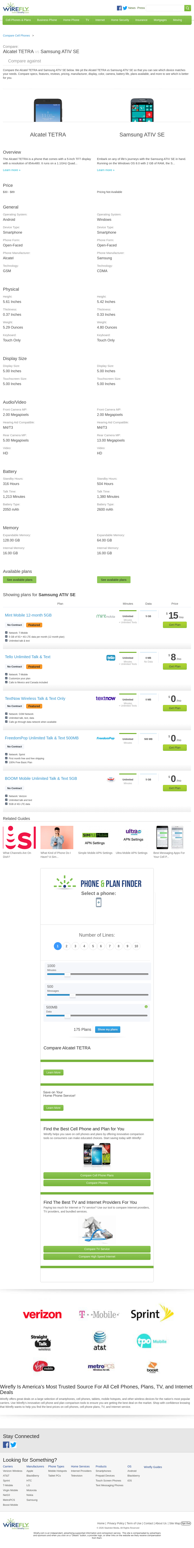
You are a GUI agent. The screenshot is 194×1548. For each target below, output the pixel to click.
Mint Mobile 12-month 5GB (28, 615)
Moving (177, 20)
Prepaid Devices (104, 1475)
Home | (101, 1522)
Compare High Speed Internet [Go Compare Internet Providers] (97, 1256)
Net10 (6, 1494)
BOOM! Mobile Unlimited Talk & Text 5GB (41, 778)
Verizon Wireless (12, 1470)
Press (141, 7)
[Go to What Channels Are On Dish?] (19, 837)
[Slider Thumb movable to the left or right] (67, 975)
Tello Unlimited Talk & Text (28, 657)
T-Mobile (8, 1485)
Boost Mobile (10, 1504)
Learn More (53, 1072)
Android (130, 1470)
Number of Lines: (97, 935)
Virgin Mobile (10, 1490)
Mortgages (160, 20)
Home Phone (71, 20)
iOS (128, 1480)
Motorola (31, 1490)
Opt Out (185, 1522)
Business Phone (47, 20)
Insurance (141, 20)
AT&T (6, 1475)
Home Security (120, 20)
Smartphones (102, 1470)
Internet (100, 20)
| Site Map (174, 1522)
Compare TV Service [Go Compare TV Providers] (97, 1249)
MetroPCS (9, 1499)
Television (76, 1475)
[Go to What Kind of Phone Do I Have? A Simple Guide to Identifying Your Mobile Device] (56, 837)
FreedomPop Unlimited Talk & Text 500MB (42, 738)
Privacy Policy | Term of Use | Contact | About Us (137, 1522)
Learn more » (11, 170)
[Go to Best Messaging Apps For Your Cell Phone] (170, 837)
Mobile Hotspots (57, 1470)
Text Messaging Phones (108, 1485)
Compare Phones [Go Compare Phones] (97, 1182)
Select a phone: (98, 894)
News (132, 7)
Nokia (29, 1494)
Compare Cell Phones (16, 35)
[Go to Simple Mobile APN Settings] (94, 837)
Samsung (31, 1499)
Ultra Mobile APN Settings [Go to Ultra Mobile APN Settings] (131, 852)
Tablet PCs (54, 1475)
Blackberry (132, 1475)
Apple (29, 1470)
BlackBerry (32, 1475)
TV (87, 20)
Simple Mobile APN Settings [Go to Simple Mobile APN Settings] (95, 852)
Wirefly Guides (151, 1467)
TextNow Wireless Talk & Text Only (35, 698)
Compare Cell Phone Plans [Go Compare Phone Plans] (97, 1175)
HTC (28, 1480)
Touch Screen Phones (107, 1480)
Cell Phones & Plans (18, 20)
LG (27, 1485)
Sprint (6, 1480)
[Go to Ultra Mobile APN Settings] (132, 837)
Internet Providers (80, 1470)
